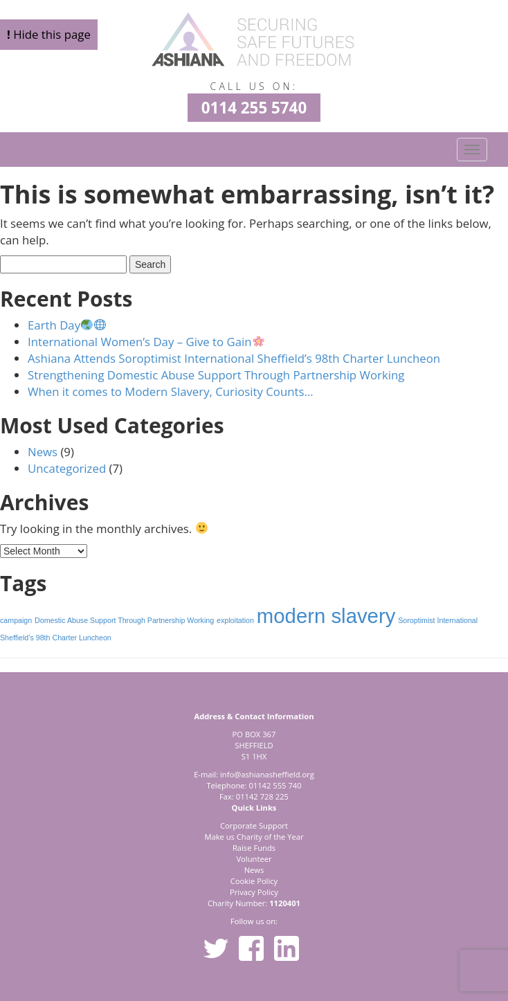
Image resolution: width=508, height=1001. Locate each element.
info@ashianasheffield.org (267, 774)
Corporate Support (254, 825)
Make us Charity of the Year (253, 836)
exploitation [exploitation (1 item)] (235, 620)
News (42, 452)
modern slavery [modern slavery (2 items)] (326, 615)
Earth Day (67, 325)
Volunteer (253, 859)
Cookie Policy (254, 881)
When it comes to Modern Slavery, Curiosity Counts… (171, 391)
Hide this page (49, 34)
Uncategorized (67, 468)
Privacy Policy (254, 892)
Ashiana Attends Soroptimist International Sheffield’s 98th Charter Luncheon (234, 358)
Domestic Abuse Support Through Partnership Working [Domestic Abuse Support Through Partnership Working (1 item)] (124, 620)
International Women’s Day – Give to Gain (146, 342)
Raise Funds (254, 847)
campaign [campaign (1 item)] (16, 620)
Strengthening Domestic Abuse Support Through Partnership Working (216, 375)
